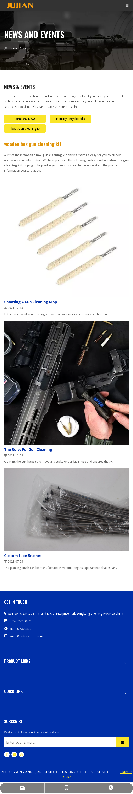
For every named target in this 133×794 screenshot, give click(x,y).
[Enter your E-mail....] (58, 742)
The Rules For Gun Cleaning (28, 449)
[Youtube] (21, 754)
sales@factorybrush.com (26, 636)
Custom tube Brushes (22, 555)
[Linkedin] (14, 754)
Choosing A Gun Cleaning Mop (30, 301)
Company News (25, 119)
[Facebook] (7, 754)
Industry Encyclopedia (70, 119)
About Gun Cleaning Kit (25, 129)
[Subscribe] (122, 742)
